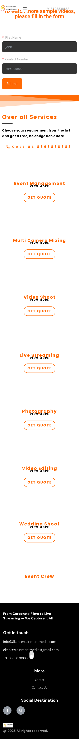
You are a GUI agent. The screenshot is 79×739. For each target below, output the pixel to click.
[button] (24, 8)
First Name (13, 37)
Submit (12, 83)
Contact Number (17, 59)
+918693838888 (57, 9)
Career (39, 680)
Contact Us (39, 687)
